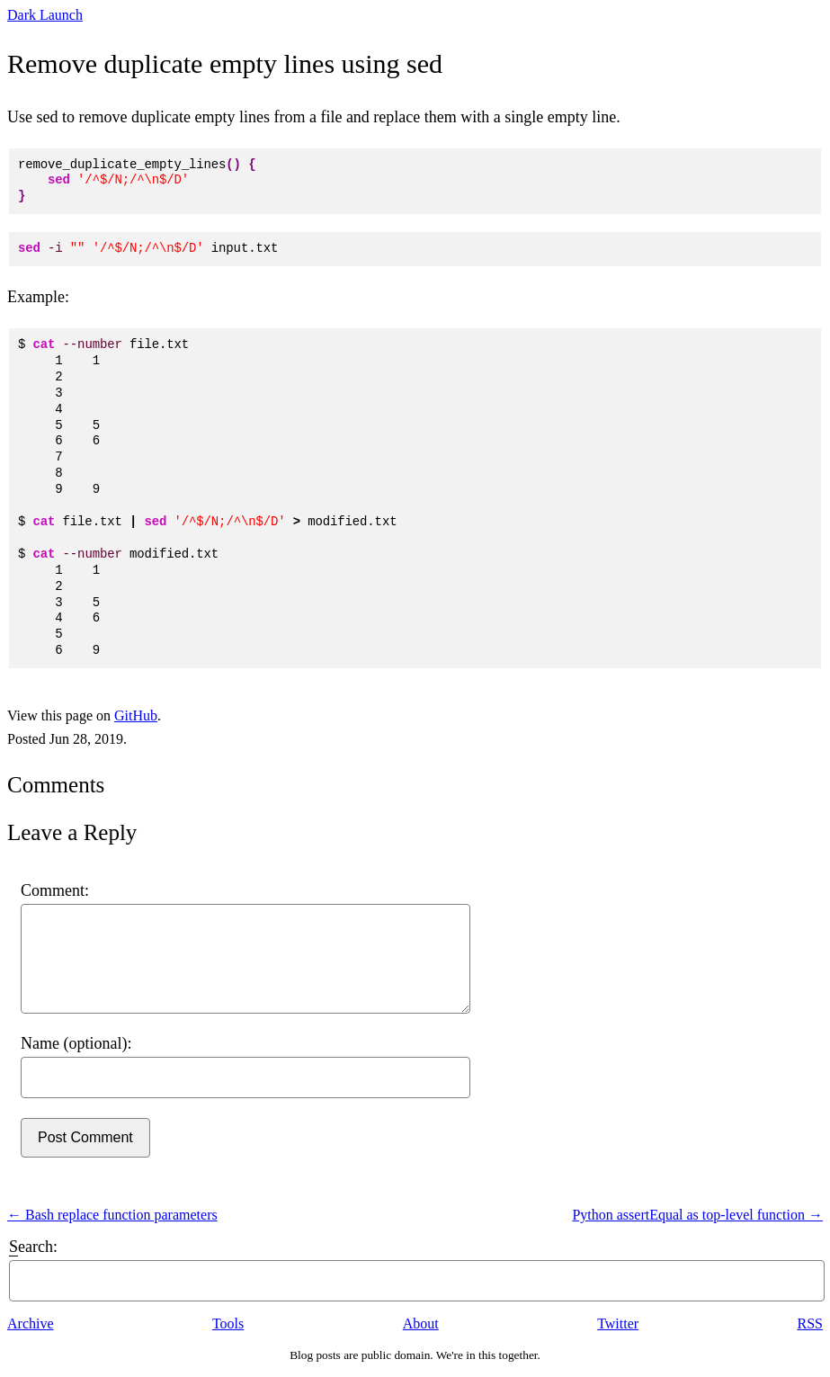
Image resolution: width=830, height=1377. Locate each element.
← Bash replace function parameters (112, 1214)
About (421, 1323)
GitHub (135, 715)
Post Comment (85, 1137)
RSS (810, 1323)
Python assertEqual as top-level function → (697, 1214)
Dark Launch (45, 14)
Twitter (617, 1323)
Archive (30, 1323)
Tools (228, 1323)
